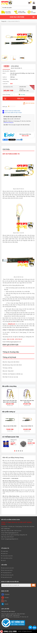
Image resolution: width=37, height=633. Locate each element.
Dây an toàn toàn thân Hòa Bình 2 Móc (27, 401)
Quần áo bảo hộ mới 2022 (8, 568)
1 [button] (14, 450)
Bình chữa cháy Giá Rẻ (7, 570)
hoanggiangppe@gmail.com (11, 539)
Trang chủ (3, 21)
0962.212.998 (10, 339)
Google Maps (5, 551)
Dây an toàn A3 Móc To (27, 426)
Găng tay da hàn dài (13, 440)
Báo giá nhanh (28, 103)
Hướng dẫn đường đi (8, 122)
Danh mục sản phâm (22, 17)
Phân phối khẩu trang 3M (7, 574)
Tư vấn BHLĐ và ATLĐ (7, 558)
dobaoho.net (11, 324)
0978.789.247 (18, 339)
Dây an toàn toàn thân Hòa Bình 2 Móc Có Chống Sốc (10, 401)
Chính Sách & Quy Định (7, 555)
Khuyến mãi (4, 553)
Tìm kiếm (34, 7)
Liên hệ (4, 560)
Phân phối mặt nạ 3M (7, 577)
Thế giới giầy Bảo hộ (6, 572)
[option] (5, 57)
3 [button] (18, 450)
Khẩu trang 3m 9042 (30, 440)
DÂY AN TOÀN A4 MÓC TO (11, 154)
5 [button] (22, 450)
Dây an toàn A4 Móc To (13, 21)
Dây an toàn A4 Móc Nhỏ (10, 426)
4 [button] (20, 450)
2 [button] (16, 450)
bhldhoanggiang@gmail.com (11, 532)
